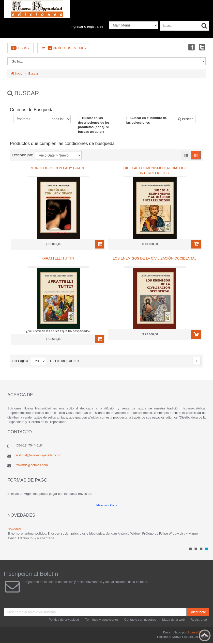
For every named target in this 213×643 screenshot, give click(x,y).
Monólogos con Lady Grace (57, 168)
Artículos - (63, 48)
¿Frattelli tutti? (58, 258)
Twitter (202, 47)
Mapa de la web (173, 619)
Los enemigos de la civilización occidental (155, 258)
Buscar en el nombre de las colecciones (146, 120)
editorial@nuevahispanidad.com (38, 455)
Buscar (33, 73)
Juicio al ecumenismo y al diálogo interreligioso (154, 170)
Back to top (205, 635)
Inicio (16, 73)
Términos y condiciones (102, 619)
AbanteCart (195, 632)
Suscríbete (198, 612)
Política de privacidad (64, 619)
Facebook (191, 47)
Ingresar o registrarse (87, 26)
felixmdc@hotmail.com (32, 465)
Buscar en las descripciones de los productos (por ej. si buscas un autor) (94, 124)
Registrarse (199, 619)
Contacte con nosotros (140, 619)
